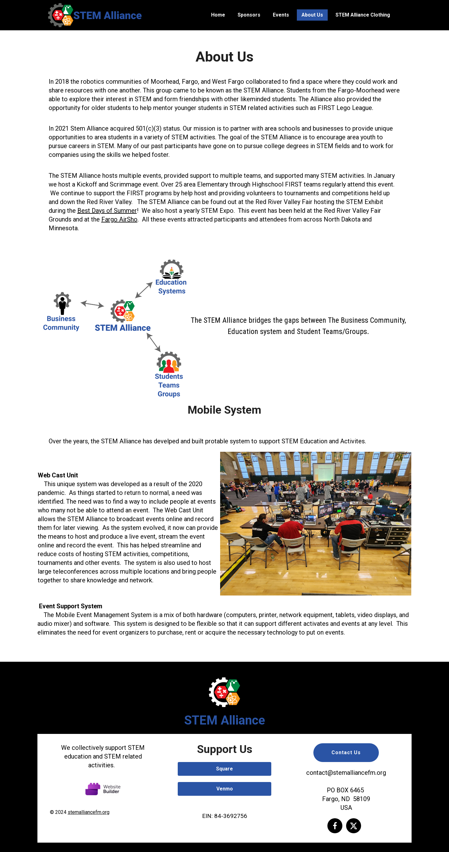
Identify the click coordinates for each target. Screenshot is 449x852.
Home (218, 15)
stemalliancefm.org (88, 812)
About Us (312, 15)
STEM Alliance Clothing (363, 15)
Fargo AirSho (119, 219)
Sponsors (249, 15)
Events (281, 15)
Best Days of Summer (107, 210)
